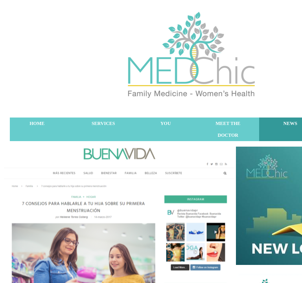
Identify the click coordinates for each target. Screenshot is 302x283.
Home (36, 123)
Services (103, 123)
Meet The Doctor (227, 129)
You (165, 123)
